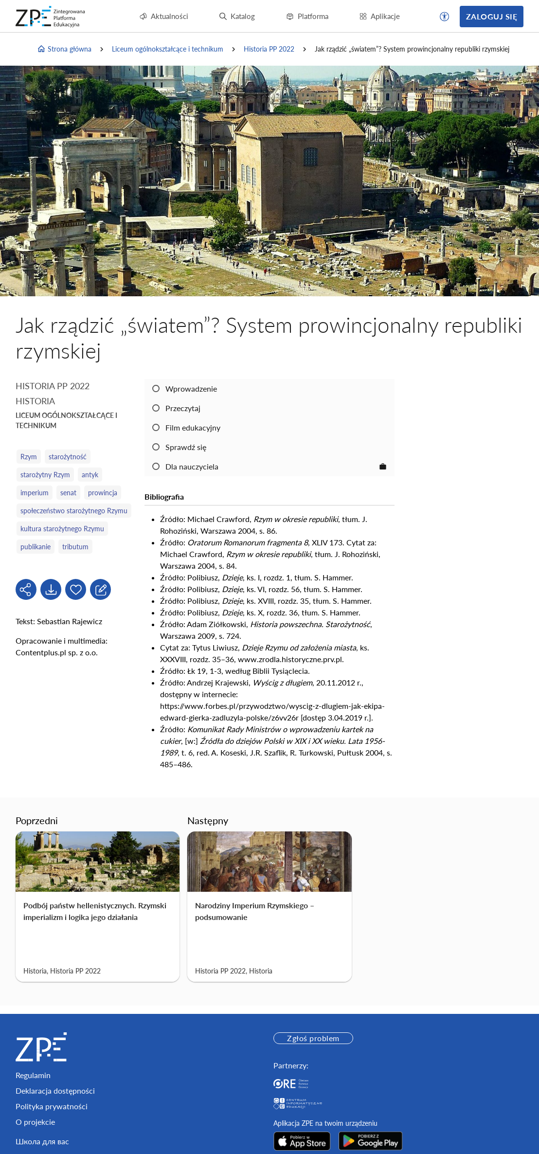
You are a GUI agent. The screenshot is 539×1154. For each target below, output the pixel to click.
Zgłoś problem (313, 1038)
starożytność (68, 456)
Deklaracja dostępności (55, 1090)
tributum (75, 546)
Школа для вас (42, 1141)
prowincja (102, 492)
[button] (444, 16)
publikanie (35, 546)
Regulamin (33, 1075)
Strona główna (64, 49)
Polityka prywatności (52, 1106)
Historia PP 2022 (269, 49)
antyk (90, 474)
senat (68, 492)
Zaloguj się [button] (491, 16)
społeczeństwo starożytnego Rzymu (73, 510)
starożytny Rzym (45, 474)
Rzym (28, 456)
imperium (34, 492)
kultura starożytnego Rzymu (62, 528)
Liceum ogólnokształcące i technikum (167, 49)
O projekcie (35, 1121)
